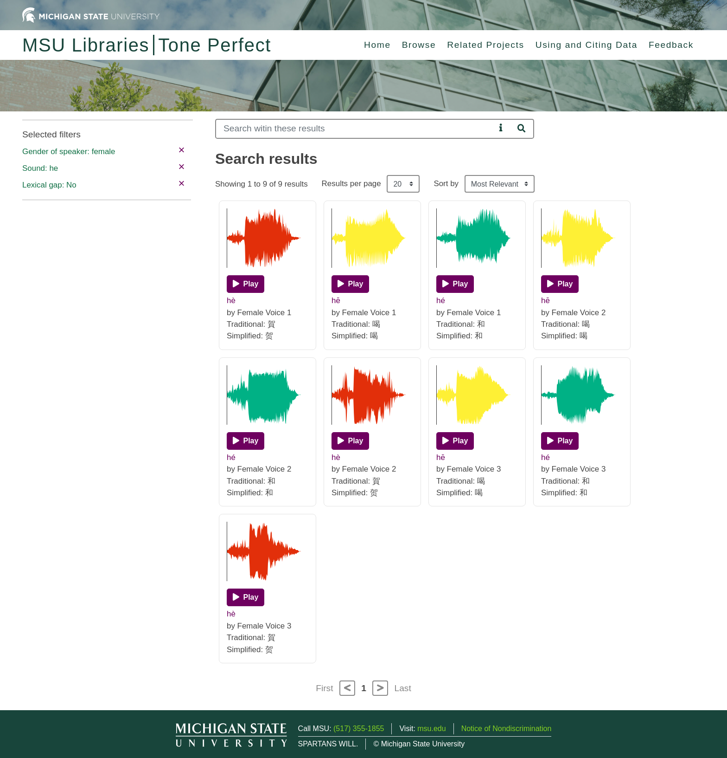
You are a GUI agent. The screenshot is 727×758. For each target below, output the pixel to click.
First (324, 688)
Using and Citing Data (587, 45)
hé (440, 300)
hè (231, 300)
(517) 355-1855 (358, 728)
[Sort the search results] (500, 184)
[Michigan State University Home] (90, 14)
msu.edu (431, 728)
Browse (419, 45)
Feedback (671, 45)
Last (403, 688)
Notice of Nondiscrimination (506, 728)
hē (336, 300)
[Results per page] (403, 184)
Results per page (351, 183)
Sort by (446, 183)
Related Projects (485, 45)
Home (377, 45)
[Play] (245, 284)
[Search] (355, 129)
